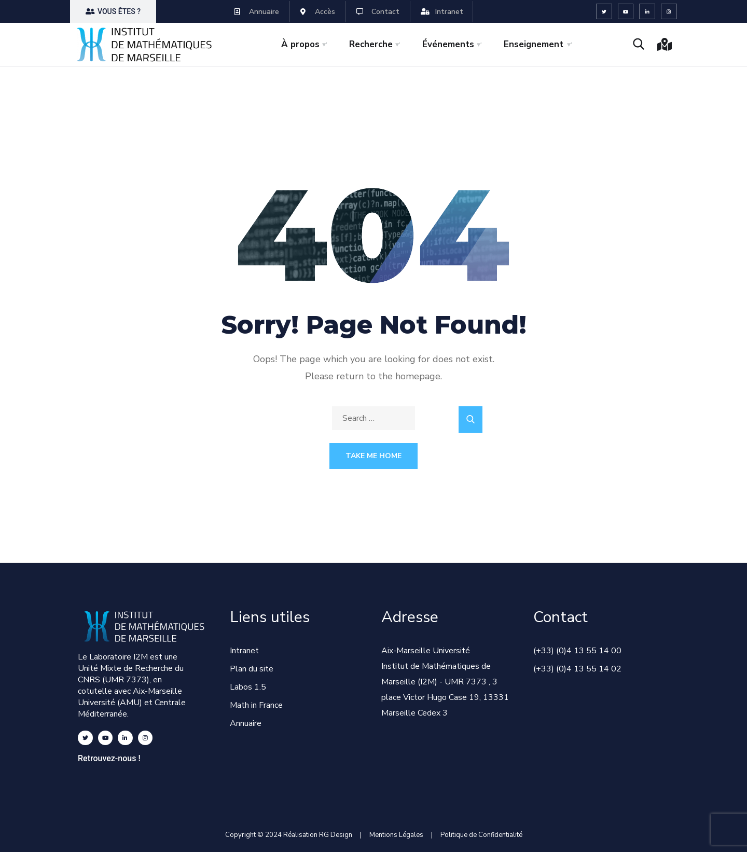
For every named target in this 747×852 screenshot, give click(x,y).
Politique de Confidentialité (481, 835)
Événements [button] (448, 44)
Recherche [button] (371, 44)
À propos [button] (300, 44)
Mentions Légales (396, 835)
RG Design (339, 835)
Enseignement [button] (533, 44)
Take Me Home (373, 456)
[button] (113, 11)
